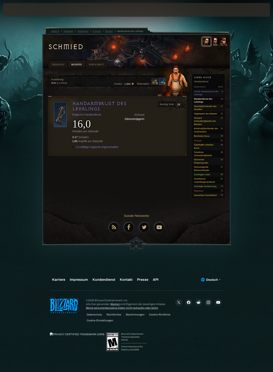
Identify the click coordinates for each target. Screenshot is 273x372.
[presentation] (17, 10)
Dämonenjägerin (134, 118)
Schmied (65, 46)
